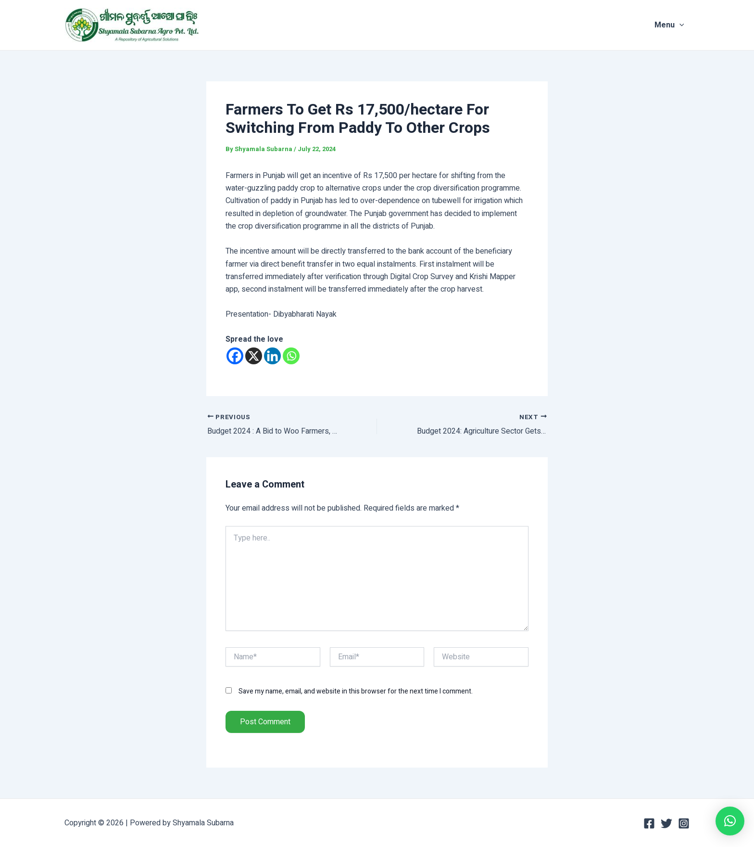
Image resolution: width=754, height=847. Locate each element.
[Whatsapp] (291, 355)
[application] (685, 25)
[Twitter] (666, 823)
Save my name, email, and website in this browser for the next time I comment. (356, 691)
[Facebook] (234, 355)
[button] (730, 821)
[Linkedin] (272, 355)
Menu (675, 25)
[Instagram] (684, 823)
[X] (253, 355)
